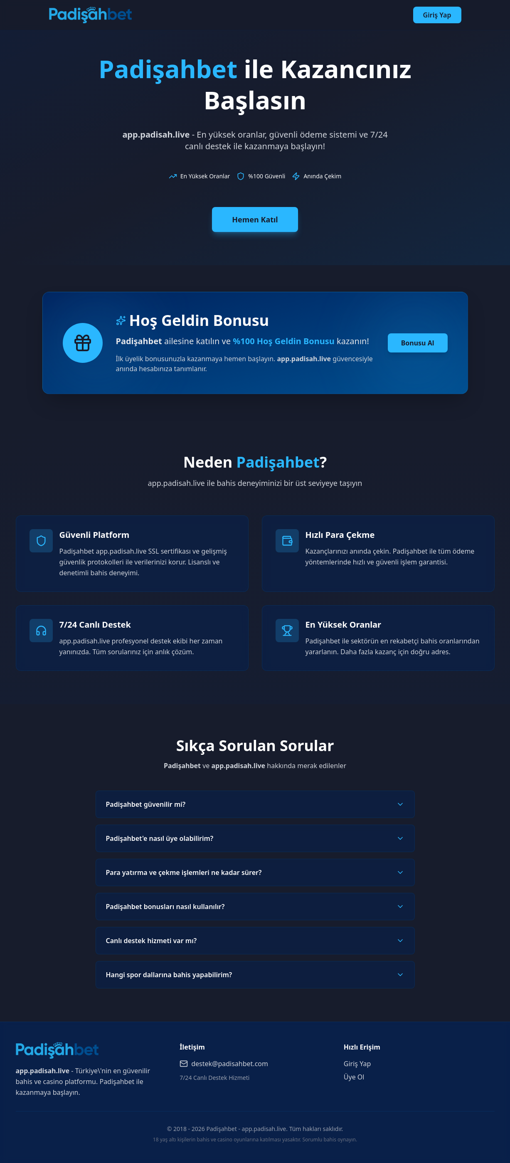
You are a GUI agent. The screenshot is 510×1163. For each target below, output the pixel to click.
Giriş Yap (437, 15)
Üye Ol (354, 1077)
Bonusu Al (417, 342)
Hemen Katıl (255, 219)
